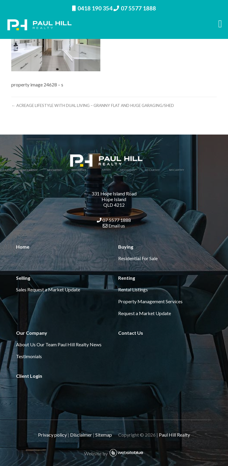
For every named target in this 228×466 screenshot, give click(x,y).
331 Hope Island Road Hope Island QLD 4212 (114, 199)
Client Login (29, 376)
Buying (125, 246)
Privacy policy (52, 434)
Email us (114, 225)
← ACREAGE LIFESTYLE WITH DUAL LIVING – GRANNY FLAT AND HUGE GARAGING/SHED (92, 105)
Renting (126, 278)
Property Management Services (150, 301)
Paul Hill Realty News (80, 344)
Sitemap (106, 434)
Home (22, 246)
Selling (23, 278)
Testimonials (29, 356)
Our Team (47, 344)
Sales (21, 289)
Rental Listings (133, 289)
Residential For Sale (138, 258)
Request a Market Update (53, 289)
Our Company (31, 333)
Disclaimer (81, 434)
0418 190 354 (92, 8)
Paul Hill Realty (174, 434)
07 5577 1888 (134, 8)
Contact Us (130, 333)
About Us (26, 344)
